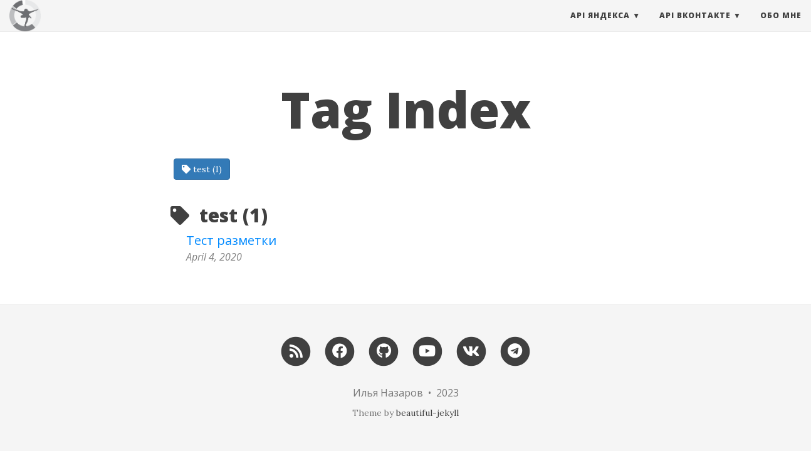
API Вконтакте (695, 28)
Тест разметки (231, 240)
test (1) (202, 169)
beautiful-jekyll (427, 412)
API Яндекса (600, 28)
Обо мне (781, 28)
